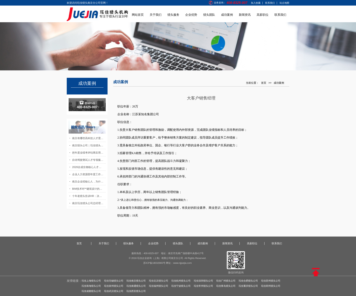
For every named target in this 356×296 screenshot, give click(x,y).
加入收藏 (256, 2)
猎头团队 (209, 14)
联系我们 (270, 2)
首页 (263, 82)
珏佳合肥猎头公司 (248, 280)
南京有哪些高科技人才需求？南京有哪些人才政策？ (89, 138)
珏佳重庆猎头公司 (248, 286)
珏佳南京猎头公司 (136, 280)
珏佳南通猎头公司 (136, 286)
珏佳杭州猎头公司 (181, 280)
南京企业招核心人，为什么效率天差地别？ (89, 181)
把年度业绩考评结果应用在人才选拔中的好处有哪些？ (89, 152)
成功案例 (227, 14)
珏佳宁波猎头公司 (181, 286)
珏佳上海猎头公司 (91, 280)
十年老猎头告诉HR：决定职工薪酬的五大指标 (89, 195)
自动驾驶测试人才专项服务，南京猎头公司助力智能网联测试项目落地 (89, 159)
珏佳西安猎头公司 (136, 291)
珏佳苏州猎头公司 (270, 280)
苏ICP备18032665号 (154, 263)
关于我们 (155, 14)
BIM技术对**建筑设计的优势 (88, 188)
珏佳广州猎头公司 (225, 280)
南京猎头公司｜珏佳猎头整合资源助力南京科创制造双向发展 (89, 145)
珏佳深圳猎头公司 (203, 280)
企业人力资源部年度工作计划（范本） (89, 174)
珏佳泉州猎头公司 (113, 286)
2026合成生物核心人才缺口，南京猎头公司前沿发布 (89, 167)
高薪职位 (262, 14)
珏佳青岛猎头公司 (225, 286)
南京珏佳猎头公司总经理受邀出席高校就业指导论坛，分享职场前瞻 (89, 203)
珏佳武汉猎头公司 (113, 291)
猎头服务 (173, 14)
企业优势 (191, 14)
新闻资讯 (245, 14)
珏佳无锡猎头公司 (113, 280)
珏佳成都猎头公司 (91, 291)
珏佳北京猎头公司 (158, 280)
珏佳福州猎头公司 (158, 286)
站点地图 (284, 2)
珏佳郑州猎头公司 (270, 286)
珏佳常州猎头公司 (203, 286)
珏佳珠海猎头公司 (91, 286)
